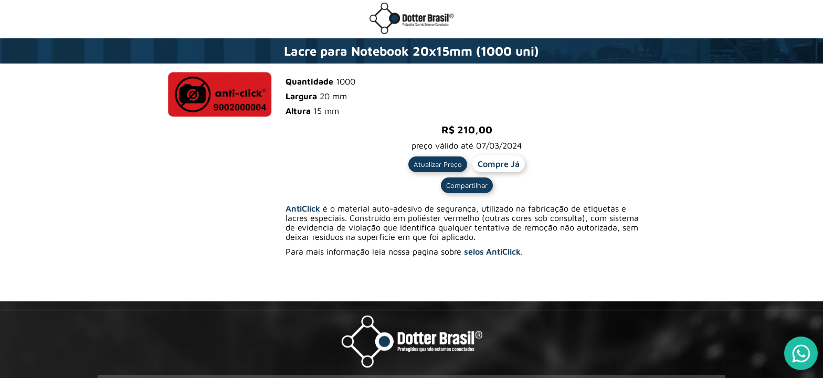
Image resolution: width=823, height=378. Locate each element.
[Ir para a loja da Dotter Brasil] (411, 31)
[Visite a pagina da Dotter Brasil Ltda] (411, 343)
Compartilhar (467, 185)
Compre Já (499, 164)
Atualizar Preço (438, 164)
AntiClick (303, 208)
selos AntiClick (492, 251)
